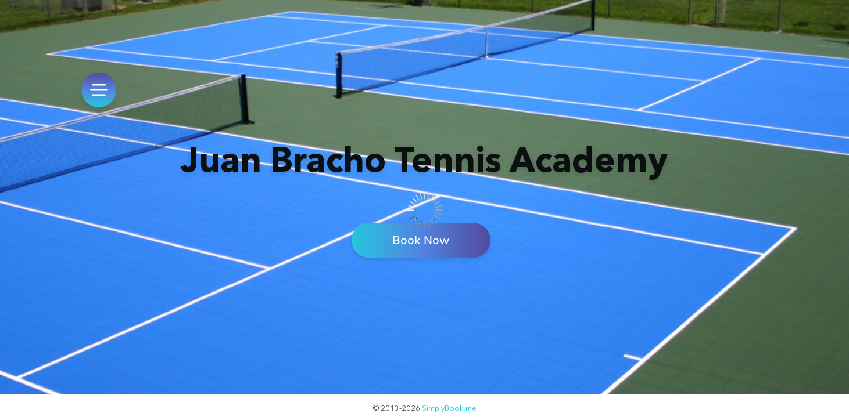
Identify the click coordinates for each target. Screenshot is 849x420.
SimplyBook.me (449, 407)
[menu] (98, 90)
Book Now (421, 240)
